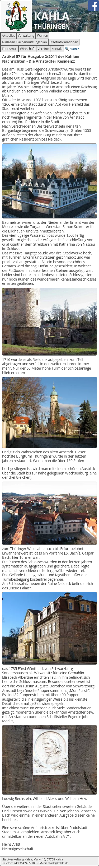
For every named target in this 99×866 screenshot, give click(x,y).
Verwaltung (26, 35)
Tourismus (9, 48)
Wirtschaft (27, 48)
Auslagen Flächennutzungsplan (24, 42)
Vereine (43, 48)
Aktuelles (8, 35)
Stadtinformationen (64, 42)
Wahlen (42, 35)
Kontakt (57, 48)
